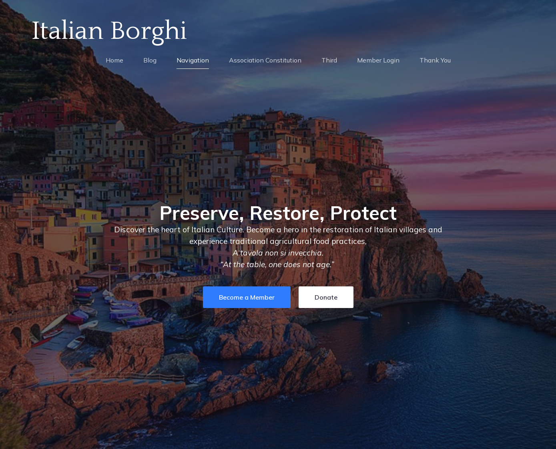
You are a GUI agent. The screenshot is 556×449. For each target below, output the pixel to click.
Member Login (378, 60)
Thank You (435, 60)
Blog (150, 60)
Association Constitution (265, 60)
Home (114, 60)
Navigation (193, 60)
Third (329, 60)
